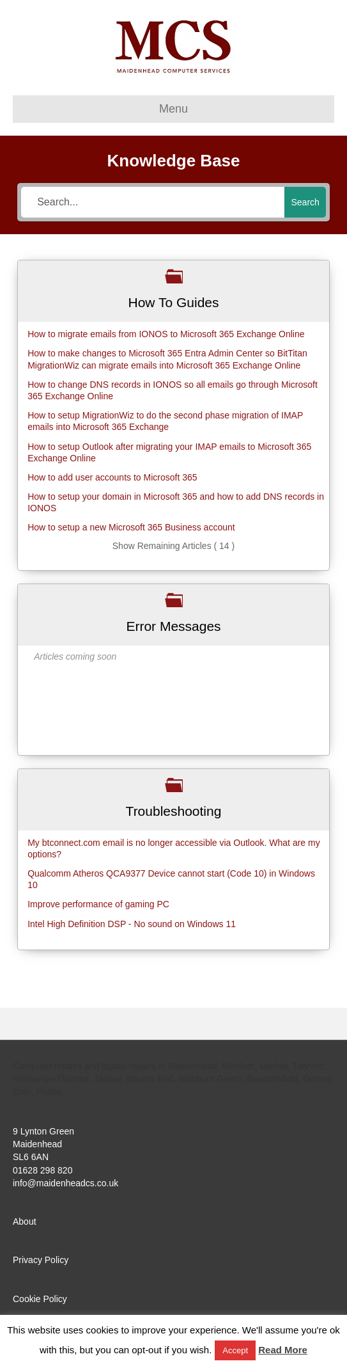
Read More (282, 1349)
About (24, 1221)
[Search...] (152, 202)
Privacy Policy (40, 1260)
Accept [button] (235, 1350)
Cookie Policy (40, 1299)
